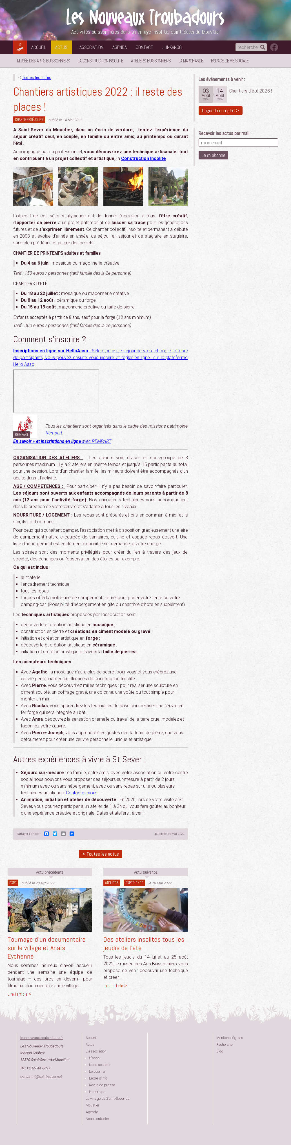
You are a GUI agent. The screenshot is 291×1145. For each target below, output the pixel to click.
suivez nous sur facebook (274, 47)
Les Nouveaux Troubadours (145, 17)
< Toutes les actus (100, 854)
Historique (97, 1092)
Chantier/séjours (29, 119)
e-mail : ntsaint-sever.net (41, 1076)
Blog (219, 1051)
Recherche (224, 1044)
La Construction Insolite (100, 61)
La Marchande (191, 61)
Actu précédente (50, 872)
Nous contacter (97, 1119)
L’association (90, 47)
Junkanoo (172, 47)
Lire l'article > (19, 994)
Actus (61, 47)
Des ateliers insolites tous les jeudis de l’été (143, 943)
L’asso (94, 1058)
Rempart (54, 433)
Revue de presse (102, 1085)
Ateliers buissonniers (151, 61)
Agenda (119, 47)
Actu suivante (145, 872)
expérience (134, 882)
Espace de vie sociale (229, 61)
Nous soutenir (100, 1065)
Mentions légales (229, 1038)
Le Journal (97, 1071)
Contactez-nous (81, 792)
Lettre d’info (98, 1078)
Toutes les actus (36, 77)
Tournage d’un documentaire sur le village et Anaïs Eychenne (47, 948)
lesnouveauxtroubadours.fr (41, 1038)
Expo (13, 882)
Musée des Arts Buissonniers (43, 61)
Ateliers (112, 882)
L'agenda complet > (220, 110)
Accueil (38, 47)
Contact (144, 47)
